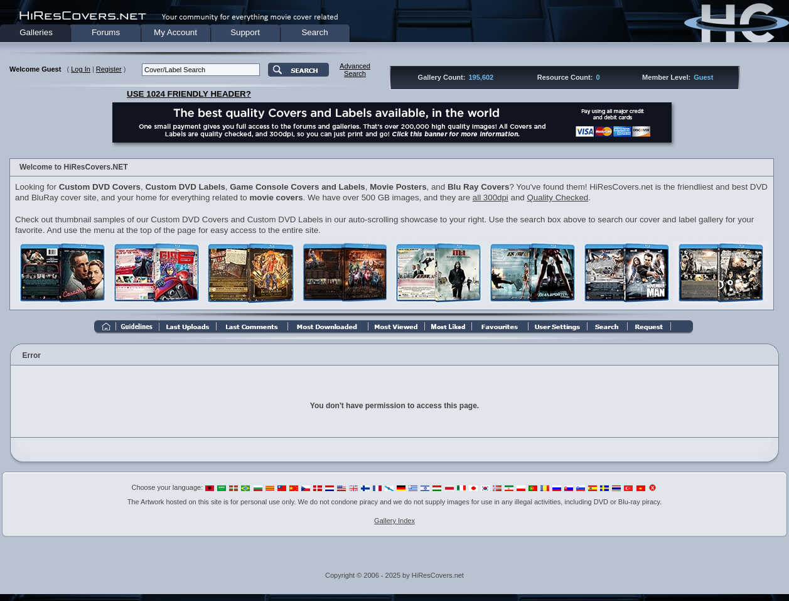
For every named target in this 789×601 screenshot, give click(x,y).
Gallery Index (394, 520)
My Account (175, 32)
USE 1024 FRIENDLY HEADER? (189, 94)
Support (245, 32)
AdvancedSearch (355, 69)
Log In (80, 69)
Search (314, 32)
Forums (106, 32)
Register (109, 69)
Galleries (36, 32)
